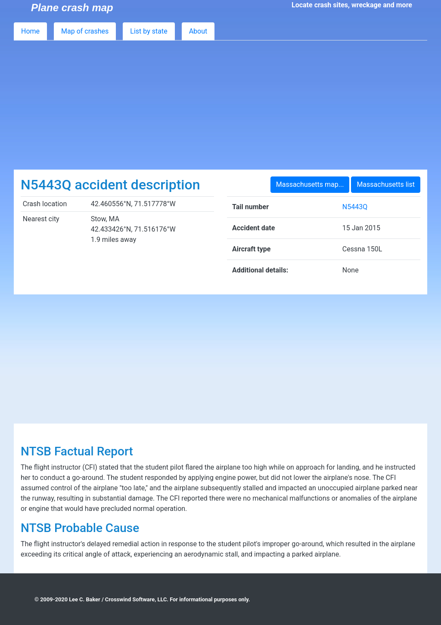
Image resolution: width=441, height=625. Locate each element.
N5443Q (354, 207)
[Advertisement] (220, 105)
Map (85, 31)
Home (30, 31)
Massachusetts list (386, 184)
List (148, 31)
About (198, 31)
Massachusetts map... (310, 184)
